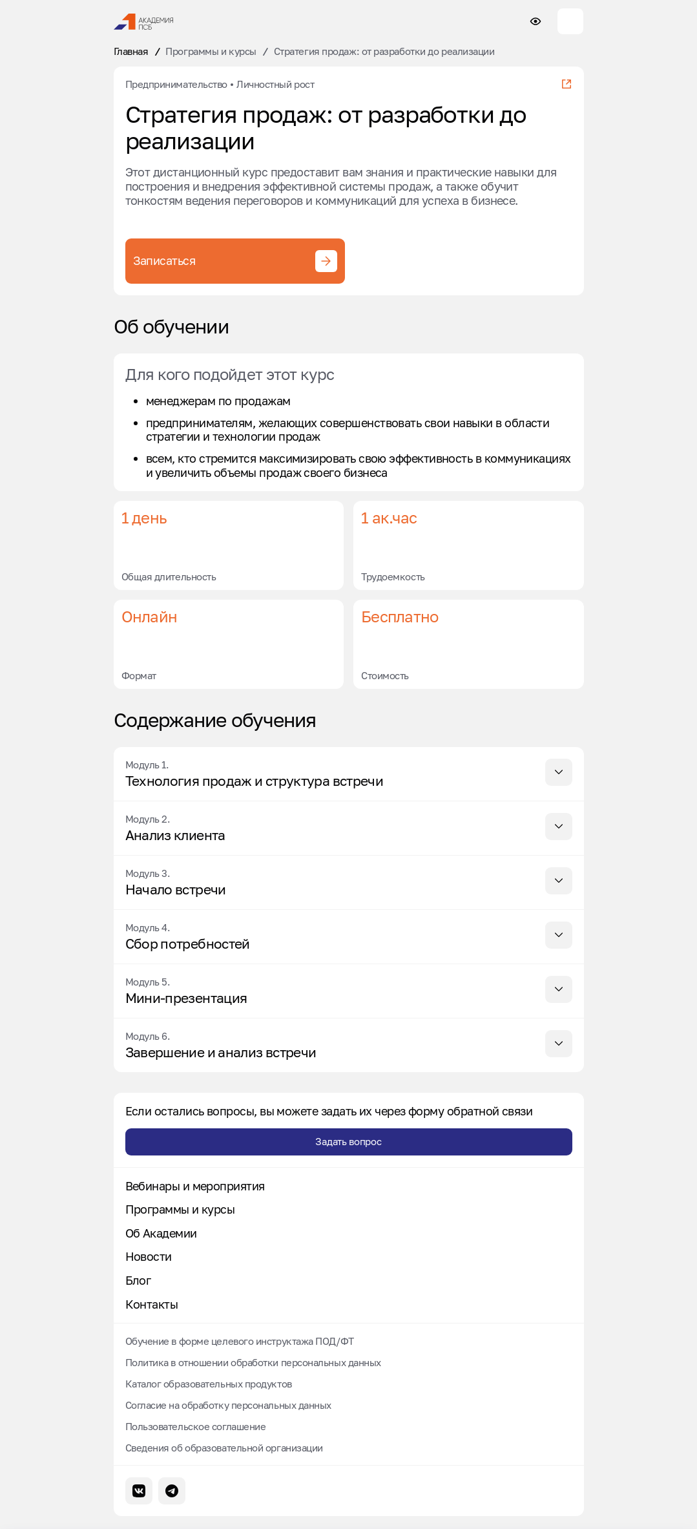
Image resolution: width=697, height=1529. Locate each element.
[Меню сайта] (570, 21)
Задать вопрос (348, 1141)
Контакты (151, 1304)
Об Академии (161, 1233)
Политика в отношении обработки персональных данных (253, 1362)
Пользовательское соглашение (195, 1426)
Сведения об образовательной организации (224, 1447)
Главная (131, 51)
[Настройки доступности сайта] (535, 21)
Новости (148, 1256)
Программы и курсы (210, 51)
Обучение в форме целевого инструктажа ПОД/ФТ (239, 1341)
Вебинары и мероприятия (195, 1186)
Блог (138, 1280)
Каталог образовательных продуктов (208, 1383)
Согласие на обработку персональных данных (228, 1405)
